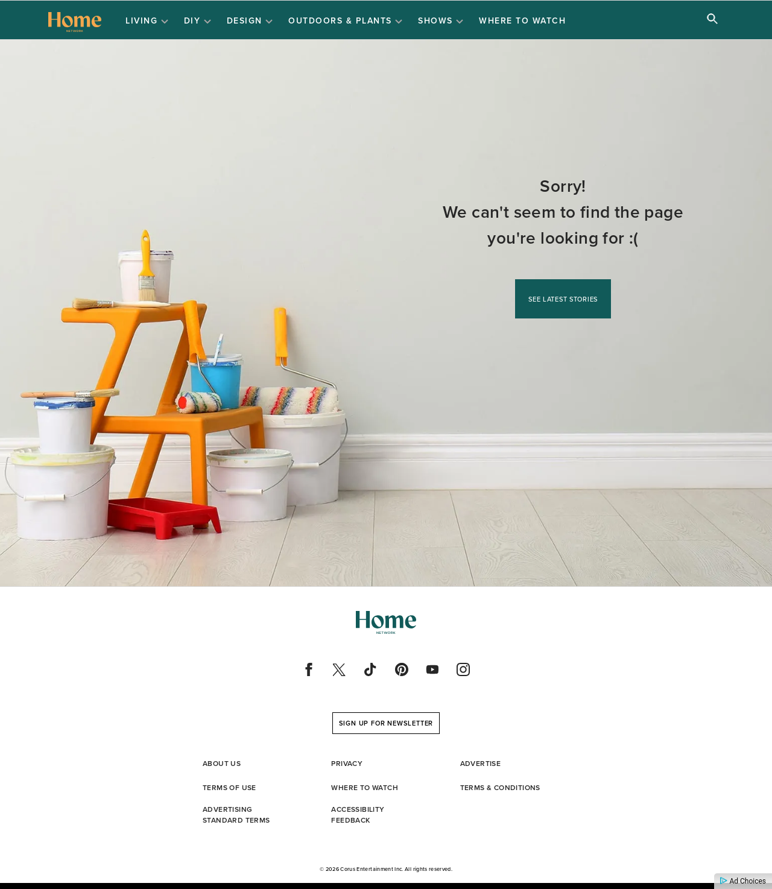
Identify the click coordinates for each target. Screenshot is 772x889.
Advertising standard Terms (236, 815)
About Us (222, 763)
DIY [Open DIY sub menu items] (197, 21)
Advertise (480, 763)
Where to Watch (522, 20)
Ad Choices (743, 881)
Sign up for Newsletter (386, 723)
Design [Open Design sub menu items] (250, 21)
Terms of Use (229, 787)
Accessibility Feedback (357, 815)
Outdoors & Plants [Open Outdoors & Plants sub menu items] (345, 21)
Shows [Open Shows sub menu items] (440, 21)
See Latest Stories (563, 299)
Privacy (346, 763)
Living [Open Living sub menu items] (146, 21)
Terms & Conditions (500, 787)
